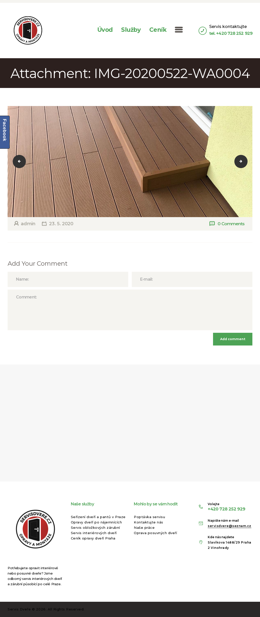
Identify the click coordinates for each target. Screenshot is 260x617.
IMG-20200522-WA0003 (22, 161)
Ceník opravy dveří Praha (93, 538)
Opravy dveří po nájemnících (96, 522)
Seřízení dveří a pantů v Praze (98, 517)
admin (28, 224)
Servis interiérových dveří (94, 533)
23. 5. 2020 (61, 224)
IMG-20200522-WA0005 (244, 161)
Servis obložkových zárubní (95, 527)
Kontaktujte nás (148, 522)
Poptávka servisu (149, 517)
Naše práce (144, 527)
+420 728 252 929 (226, 508)
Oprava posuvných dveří (155, 533)
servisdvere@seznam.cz (229, 526)
